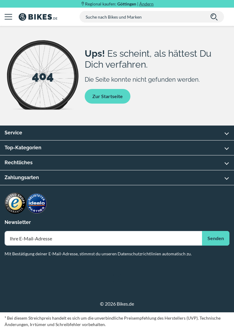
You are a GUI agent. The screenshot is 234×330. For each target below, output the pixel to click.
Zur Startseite (107, 96)
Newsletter (18, 222)
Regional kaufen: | (119, 4)
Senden (215, 238)
